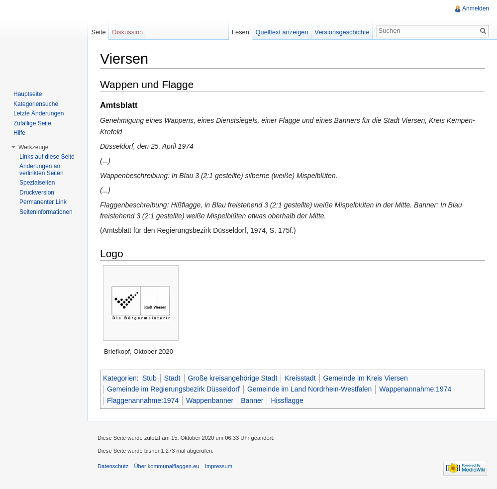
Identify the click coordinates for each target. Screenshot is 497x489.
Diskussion (127, 32)
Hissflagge (287, 400)
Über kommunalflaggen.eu (166, 466)
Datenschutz (113, 466)
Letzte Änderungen (38, 113)
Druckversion (36, 192)
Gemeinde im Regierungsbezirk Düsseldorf (173, 389)
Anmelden (475, 8)
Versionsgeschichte (341, 32)
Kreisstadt (300, 378)
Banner (252, 400)
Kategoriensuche (35, 103)
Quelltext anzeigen (282, 32)
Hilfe (19, 132)
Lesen (240, 32)
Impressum (218, 466)
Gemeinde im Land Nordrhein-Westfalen (309, 389)
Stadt (172, 378)
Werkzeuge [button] (33, 147)
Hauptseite (27, 94)
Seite (98, 32)
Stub (149, 378)
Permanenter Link (43, 201)
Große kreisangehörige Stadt (233, 378)
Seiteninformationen (46, 211)
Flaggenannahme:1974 (143, 400)
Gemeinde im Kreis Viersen (365, 378)
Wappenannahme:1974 (415, 389)
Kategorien (120, 378)
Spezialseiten (37, 182)
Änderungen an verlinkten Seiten (41, 170)
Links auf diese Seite (47, 156)
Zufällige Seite (32, 123)
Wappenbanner (209, 400)
